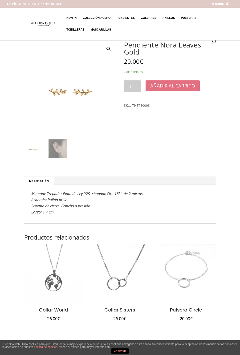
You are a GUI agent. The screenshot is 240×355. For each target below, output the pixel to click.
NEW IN (71, 18)
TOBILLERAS (75, 29)
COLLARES (148, 18)
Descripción (39, 180)
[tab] (39, 181)
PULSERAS (188, 18)
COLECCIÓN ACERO (96, 18)
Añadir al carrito (172, 86)
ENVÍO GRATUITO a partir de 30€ (34, 4)
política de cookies (45, 347)
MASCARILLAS (100, 29)
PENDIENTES (126, 18)
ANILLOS (169, 18)
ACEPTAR (120, 351)
